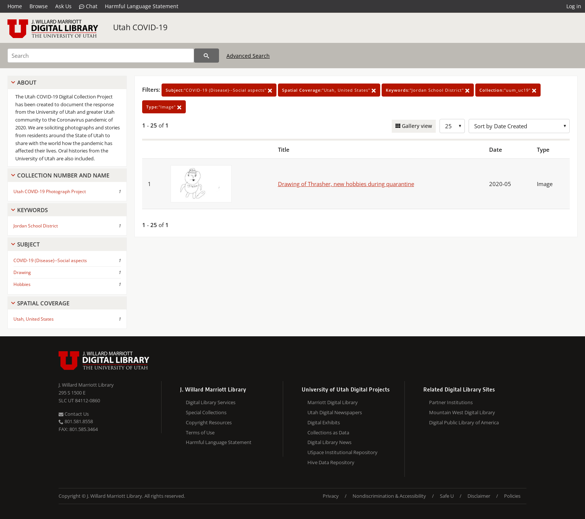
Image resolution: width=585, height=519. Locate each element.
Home (14, 6)
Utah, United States (33, 319)
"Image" (164, 107)
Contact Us (74, 414)
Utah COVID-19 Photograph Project (49, 191)
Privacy (331, 496)
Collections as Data (328, 432)
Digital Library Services (210, 402)
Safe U (447, 496)
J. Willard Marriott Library (86, 384)
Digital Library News (329, 442)
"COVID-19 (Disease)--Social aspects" (219, 90)
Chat (88, 6)
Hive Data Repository (330, 462)
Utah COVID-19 (140, 27)
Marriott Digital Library (332, 402)
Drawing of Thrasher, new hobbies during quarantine (346, 184)
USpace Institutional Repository (342, 452)
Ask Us (63, 6)
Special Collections (206, 412)
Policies (512, 496)
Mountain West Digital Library (462, 412)
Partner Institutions (451, 402)
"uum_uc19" (507, 90)
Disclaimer (478, 496)
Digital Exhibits (323, 422)
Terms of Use (200, 432)
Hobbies (22, 284)
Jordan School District (35, 226)
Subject (28, 244)
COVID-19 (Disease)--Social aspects (50, 260)
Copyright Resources (209, 422)
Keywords (32, 210)
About (26, 82)
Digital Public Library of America (464, 422)
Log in (573, 6)
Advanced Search (248, 55)
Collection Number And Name (63, 175)
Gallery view (416, 125)
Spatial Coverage (43, 303)
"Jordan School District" (428, 90)
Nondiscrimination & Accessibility (389, 496)
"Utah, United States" (329, 90)
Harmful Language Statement (141, 6)
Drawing (22, 272)
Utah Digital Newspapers (334, 412)
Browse (38, 6)
